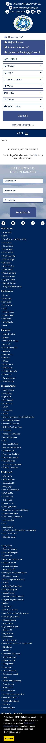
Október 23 (7, 630)
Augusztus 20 (8, 483)
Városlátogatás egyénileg (13, 694)
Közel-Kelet (8, 269)
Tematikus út (8, 451)
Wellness (7, 704)
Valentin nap (8, 381)
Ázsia (5, 236)
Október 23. (7, 368)
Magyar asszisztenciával (13, 596)
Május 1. (6, 351)
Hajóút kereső (15, 42)
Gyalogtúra (7, 410)
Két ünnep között (10, 347)
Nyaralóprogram (10, 437)
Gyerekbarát (8, 527)
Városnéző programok (12, 464)
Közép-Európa (9, 276)
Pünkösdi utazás (10, 371)
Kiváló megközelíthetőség (13, 579)
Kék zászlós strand (11, 576)
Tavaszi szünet (9, 378)
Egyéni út (7, 397)
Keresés (23, 115)
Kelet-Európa (8, 266)
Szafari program (9, 657)
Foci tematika (8, 520)
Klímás (6, 583)
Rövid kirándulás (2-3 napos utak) (17, 643)
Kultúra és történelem (12, 427)
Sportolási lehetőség (11, 654)
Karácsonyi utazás (10, 341)
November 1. (8, 364)
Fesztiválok (7, 403)
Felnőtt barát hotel (11, 513)
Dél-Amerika (8, 246)
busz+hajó (7, 298)
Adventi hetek (9, 334)
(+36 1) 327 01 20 (15, 12)
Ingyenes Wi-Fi (9, 562)
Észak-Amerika (9, 256)
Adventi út (7, 476)
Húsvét (6, 337)
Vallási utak (8, 687)
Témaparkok (8, 664)
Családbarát (8, 496)
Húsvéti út (7, 556)
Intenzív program (10, 566)
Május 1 (6, 603)
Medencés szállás (10, 610)
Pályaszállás (8, 633)
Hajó (5, 308)
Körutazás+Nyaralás (11, 434)
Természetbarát (9, 670)
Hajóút (5, 413)
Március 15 (7, 606)
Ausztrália (7, 232)
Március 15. (8, 354)
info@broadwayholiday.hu (23, 8)
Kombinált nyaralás (11, 420)
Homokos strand (10, 549)
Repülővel (7, 318)
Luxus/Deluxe (8, 593)
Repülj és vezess (10, 640)
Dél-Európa (7, 249)
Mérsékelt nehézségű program (16, 613)
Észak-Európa (8, 259)
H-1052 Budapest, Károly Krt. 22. (23, 4)
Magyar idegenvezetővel (13, 600)
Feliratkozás (23, 212)
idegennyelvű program (12, 559)
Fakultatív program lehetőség (15, 510)
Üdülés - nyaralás (10, 467)
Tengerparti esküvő (11, 454)
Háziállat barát (9, 537)
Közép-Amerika (9, 273)
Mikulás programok (11, 616)
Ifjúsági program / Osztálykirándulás (18, 417)
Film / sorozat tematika (12, 517)
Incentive (18, 713)
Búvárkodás (8, 493)
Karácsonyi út (9, 569)
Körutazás (7, 430)
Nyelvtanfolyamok (10, 627)
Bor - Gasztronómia (11, 489)
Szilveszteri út (9, 660)
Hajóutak (6, 263)
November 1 (8, 623)
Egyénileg (7, 302)
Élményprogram (9, 506)
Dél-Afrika (7, 242)
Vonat (5, 325)
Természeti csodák (10, 457)
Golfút (5, 407)
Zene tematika (9, 708)
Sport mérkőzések (10, 444)
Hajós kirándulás (10, 533)
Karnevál (7, 344)
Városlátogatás (9, 461)
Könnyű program (10, 589)
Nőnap (5, 361)
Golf (4, 523)
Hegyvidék (7, 545)
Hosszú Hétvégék (10, 552)
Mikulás (6, 358)
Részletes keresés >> (23, 125)
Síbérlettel (7, 647)
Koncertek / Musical (11, 424)
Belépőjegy (7, 393)
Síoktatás (6, 650)
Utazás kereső (15, 37)
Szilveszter (7, 374)
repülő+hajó (8, 315)
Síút (4, 440)
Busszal (6, 295)
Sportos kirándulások (12, 447)
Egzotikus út (8, 400)
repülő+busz (8, 312)
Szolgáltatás (8, 322)
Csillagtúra (7, 500)
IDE (35, 155)
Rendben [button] (9, 739)
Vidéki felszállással (11, 701)
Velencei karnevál (10, 697)
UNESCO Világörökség (12, 681)
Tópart (5, 677)
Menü (23, 133)
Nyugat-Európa (9, 283)
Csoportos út (8, 503)
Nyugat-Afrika (9, 279)
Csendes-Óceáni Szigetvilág (14, 239)
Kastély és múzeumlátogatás (15, 572)
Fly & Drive (7, 305)
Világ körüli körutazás (12, 286)
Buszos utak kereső (18, 47)
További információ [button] (12, 732)
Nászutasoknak (9, 620)
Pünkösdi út (8, 637)
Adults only (6, 713)
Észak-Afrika (8, 252)
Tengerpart (7, 667)
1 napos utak (8, 390)
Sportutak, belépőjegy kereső (24, 52)
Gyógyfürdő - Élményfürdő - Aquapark (19, 530)
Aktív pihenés (9, 479)
